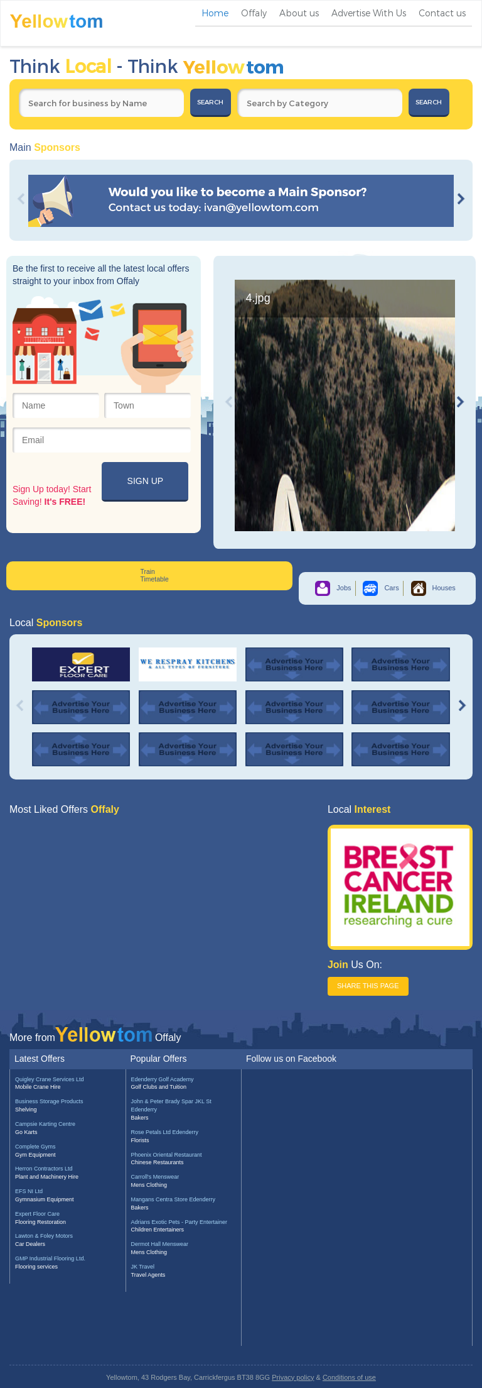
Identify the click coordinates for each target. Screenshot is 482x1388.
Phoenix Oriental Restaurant (166, 1155)
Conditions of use (349, 1377)
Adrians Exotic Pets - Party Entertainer (179, 1222)
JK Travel (143, 1267)
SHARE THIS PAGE (368, 985)
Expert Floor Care (37, 1214)
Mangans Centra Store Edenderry (173, 1199)
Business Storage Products (49, 1101)
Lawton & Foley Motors (44, 1236)
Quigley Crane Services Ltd (49, 1079)
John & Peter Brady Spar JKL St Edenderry (171, 1105)
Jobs (333, 588)
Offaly (254, 13)
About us (299, 13)
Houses (433, 588)
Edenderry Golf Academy (162, 1079)
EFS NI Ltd (29, 1191)
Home (214, 13)
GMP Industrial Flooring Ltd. (50, 1258)
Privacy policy (293, 1377)
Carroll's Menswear (155, 1177)
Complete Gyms (35, 1146)
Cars (381, 588)
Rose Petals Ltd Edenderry (165, 1132)
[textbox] (101, 103)
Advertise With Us (368, 13)
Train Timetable (155, 575)
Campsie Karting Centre (45, 1124)
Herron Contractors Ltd (44, 1168)
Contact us (442, 13)
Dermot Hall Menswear (160, 1244)
